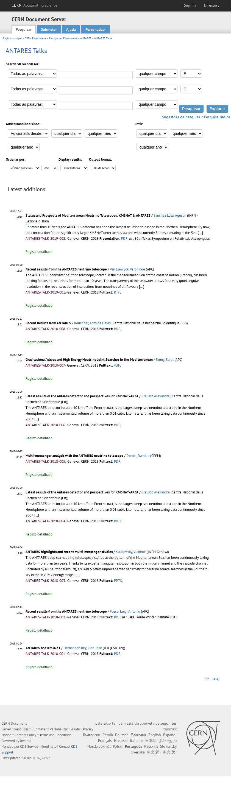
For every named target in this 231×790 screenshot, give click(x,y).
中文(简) (154, 752)
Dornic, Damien (137, 455)
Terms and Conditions (55, 735)
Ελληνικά (138, 734)
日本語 (151, 740)
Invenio (25, 740)
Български (91, 734)
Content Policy (25, 735)
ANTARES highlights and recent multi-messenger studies (69, 551)
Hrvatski (121, 740)
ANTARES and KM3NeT (43, 648)
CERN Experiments (35, 38)
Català (107, 734)
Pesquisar (24, 29)
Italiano (136, 740)
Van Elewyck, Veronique (127, 269)
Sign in (190, 5)
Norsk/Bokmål (99, 746)
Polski (118, 746)
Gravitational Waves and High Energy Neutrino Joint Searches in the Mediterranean (89, 359)
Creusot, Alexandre (155, 396)
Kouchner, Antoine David (92, 323)
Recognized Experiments (63, 38)
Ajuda (71, 29)
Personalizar (95, 29)
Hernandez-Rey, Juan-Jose (82, 648)
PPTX (118, 580)
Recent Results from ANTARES (48, 323)
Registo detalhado (39, 251)
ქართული (168, 740)
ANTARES (85, 38)
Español (170, 734)
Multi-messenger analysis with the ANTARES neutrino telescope (75, 455)
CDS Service (29, 746)
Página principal (12, 38)
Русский (151, 746)
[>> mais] (211, 678)
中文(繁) (170, 752)
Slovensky (168, 746)
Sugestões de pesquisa (181, 117)
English (154, 734)
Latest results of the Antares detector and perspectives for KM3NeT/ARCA (82, 396)
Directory (211, 5)
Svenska (138, 752)
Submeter (49, 29)
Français (105, 740)
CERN (34, 5)
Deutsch (122, 734)
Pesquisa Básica (217, 117)
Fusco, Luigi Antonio (125, 611)
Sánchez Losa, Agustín (170, 215)
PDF (124, 238)
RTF (117, 292)
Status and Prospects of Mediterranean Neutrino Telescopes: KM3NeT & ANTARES (88, 215)
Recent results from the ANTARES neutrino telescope (66, 269)
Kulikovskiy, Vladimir (131, 551)
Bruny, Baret (165, 359)
